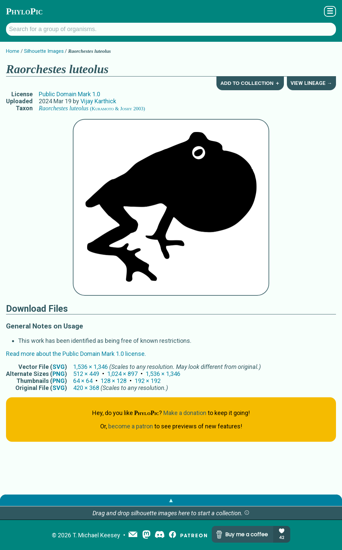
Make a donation (184, 412)
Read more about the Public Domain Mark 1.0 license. (76, 353)
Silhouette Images (44, 51)
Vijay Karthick (98, 101)
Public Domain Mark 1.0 (69, 94)
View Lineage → (311, 83)
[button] (246, 513)
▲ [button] (171, 500)
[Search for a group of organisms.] (171, 29)
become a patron (130, 426)
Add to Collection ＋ (250, 83)
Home (12, 51)
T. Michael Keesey (96, 535)
